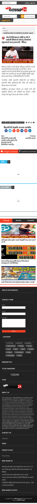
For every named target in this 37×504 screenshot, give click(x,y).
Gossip (29, 346)
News (7, 122)
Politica (31, 349)
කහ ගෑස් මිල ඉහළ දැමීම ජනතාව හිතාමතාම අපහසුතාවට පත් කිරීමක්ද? (15, 262)
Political (5, 30)
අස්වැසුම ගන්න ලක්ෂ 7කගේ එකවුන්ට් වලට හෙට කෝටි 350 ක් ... (18, 241)
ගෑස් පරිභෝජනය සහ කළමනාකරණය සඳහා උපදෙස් (17, 282)
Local (3, 122)
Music (16, 349)
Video (19, 355)
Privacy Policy (6, 456)
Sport (28, 352)
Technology (10, 355)
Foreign (21, 346)
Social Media (19, 352)
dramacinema (11, 346)
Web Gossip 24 (18, 498)
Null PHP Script (21, 500)
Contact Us (5, 438)
